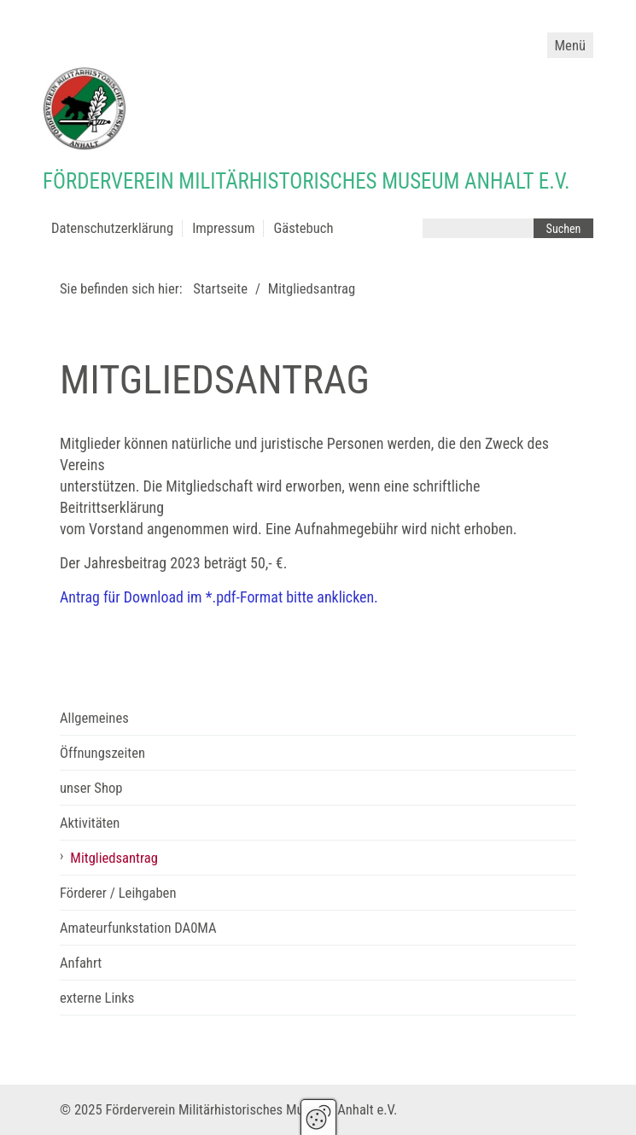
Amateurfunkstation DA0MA (138, 928)
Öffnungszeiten (102, 753)
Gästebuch (303, 228)
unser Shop (91, 788)
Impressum (223, 228)
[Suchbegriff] (478, 228)
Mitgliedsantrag (114, 858)
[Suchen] (563, 228)
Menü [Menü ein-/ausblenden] (570, 46)
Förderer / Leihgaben (118, 893)
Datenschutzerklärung (112, 228)
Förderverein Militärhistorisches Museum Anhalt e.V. (306, 181)
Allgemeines (94, 718)
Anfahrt (81, 963)
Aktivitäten (90, 823)
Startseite (220, 289)
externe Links (97, 998)
